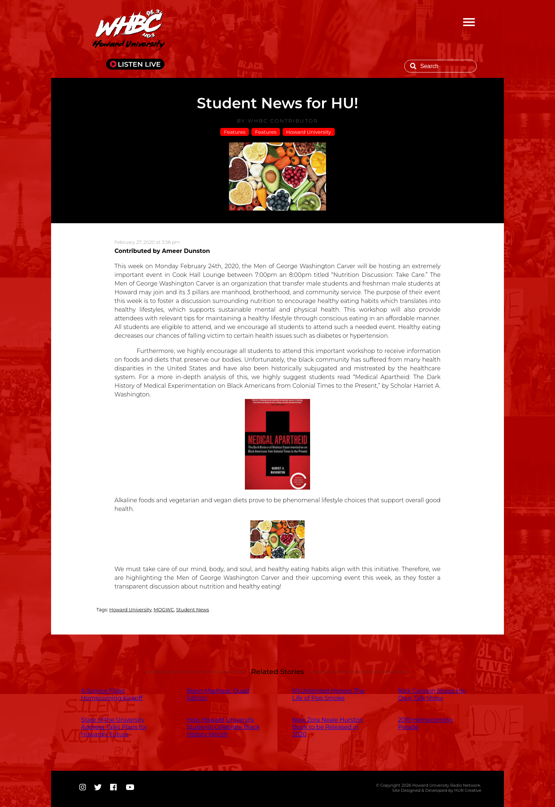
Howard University (308, 132)
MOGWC (164, 609)
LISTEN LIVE (139, 64)
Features (234, 132)
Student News (192, 609)
